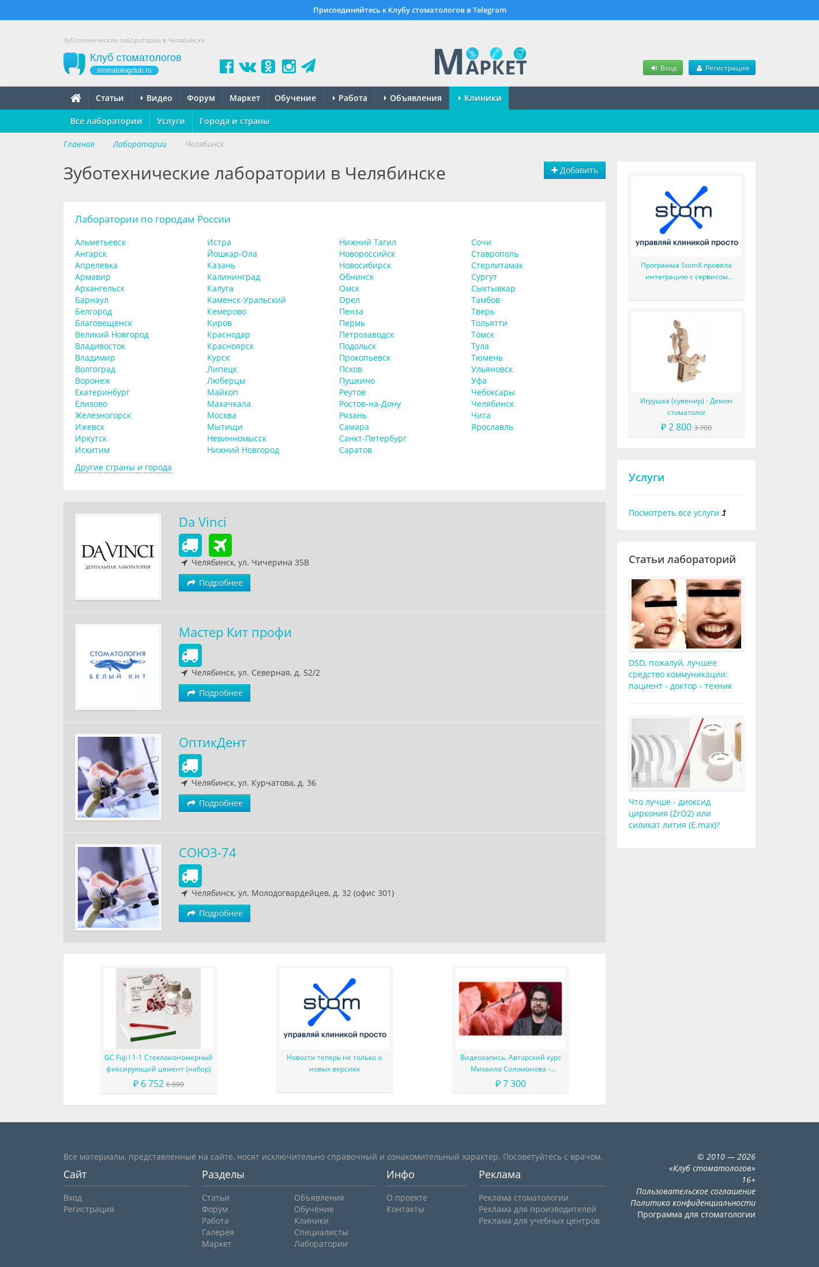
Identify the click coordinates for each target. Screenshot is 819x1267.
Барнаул (91, 299)
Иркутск (91, 438)
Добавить (574, 169)
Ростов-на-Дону (370, 403)
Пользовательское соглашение (696, 1191)
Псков (350, 368)
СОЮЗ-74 (207, 852)
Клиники (480, 97)
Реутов (352, 392)
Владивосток (100, 345)
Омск (349, 288)
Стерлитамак (497, 265)
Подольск (357, 345)
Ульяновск (492, 368)
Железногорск (103, 415)
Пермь (352, 322)
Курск (218, 357)
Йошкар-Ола (232, 253)
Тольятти (489, 322)
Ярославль (492, 426)
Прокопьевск (364, 357)
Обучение (295, 97)
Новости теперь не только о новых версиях (334, 1063)
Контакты (405, 1209)
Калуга (220, 288)
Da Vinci (203, 522)
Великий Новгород (112, 334)
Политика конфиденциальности (693, 1202)
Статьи (110, 97)
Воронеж (92, 380)
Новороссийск (367, 253)
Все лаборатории (106, 120)
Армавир (93, 276)
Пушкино (357, 380)
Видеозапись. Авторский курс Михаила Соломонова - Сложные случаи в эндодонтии (510, 1063)
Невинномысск (236, 438)
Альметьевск (100, 242)
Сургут (484, 276)
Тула (480, 345)
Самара (354, 426)
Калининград (233, 276)
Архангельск (100, 288)
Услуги (171, 120)
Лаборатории (321, 1243)
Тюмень (487, 357)
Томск (482, 334)
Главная (79, 143)
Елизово (91, 403)
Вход (662, 67)
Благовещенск (103, 322)
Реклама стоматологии (524, 1197)
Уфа (479, 380)
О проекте (406, 1197)
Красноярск (230, 345)
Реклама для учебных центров (539, 1220)
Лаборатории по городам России (153, 219)
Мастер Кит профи (235, 632)
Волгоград (95, 368)
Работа (350, 97)
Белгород (93, 311)
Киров (219, 322)
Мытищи (225, 426)
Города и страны (234, 120)
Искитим (92, 449)
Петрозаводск (366, 334)
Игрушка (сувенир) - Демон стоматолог (686, 406)
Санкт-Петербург (373, 438)
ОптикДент (212, 742)
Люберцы (226, 380)
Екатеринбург (102, 392)
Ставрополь (495, 253)
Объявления (413, 97)
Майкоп (222, 392)
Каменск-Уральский (246, 299)
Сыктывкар (493, 288)
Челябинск (492, 403)
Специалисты (321, 1232)
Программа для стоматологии (696, 1214)
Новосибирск (365, 265)
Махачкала (229, 403)
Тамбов (485, 299)
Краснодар (228, 334)
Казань (221, 265)
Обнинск (356, 276)
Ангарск (91, 253)
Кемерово (226, 311)
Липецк (222, 368)
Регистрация (722, 67)
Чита (481, 415)
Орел (349, 299)
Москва (221, 415)
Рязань (353, 415)
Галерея (218, 1232)
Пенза (351, 311)
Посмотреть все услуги (674, 512)
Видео (156, 97)
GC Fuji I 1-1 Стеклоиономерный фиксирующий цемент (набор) (158, 1063)
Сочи (481, 242)
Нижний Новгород (243, 449)
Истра (219, 242)
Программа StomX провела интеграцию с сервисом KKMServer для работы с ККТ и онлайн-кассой (686, 271)
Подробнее (214, 582)
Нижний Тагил (367, 242)
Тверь (483, 311)
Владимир (95, 357)
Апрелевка (96, 265)
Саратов (355, 449)
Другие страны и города (123, 467)
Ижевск (89, 426)
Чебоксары (493, 392)
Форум (201, 97)
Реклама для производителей (537, 1209)
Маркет (245, 97)
